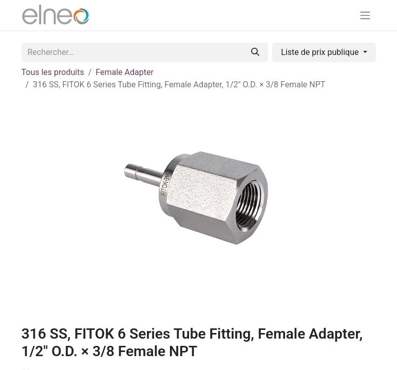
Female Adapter (125, 72)
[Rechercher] (255, 52)
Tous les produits (53, 72)
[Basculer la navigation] (365, 15)
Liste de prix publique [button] (321, 52)
